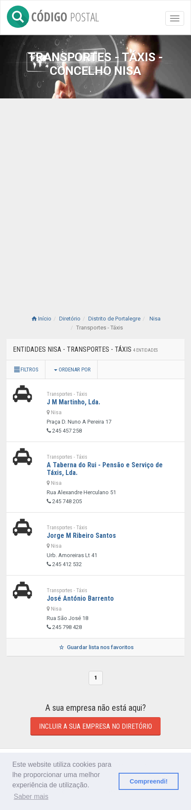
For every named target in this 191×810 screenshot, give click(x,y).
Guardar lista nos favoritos (95, 647)
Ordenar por (72, 369)
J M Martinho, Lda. (73, 402)
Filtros (26, 369)
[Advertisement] (95, 198)
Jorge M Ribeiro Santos (81, 535)
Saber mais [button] (31, 796)
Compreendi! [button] (149, 781)
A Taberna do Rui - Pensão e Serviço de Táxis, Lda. (105, 469)
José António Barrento (80, 598)
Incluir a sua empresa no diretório (95, 726)
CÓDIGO (53, 15)
